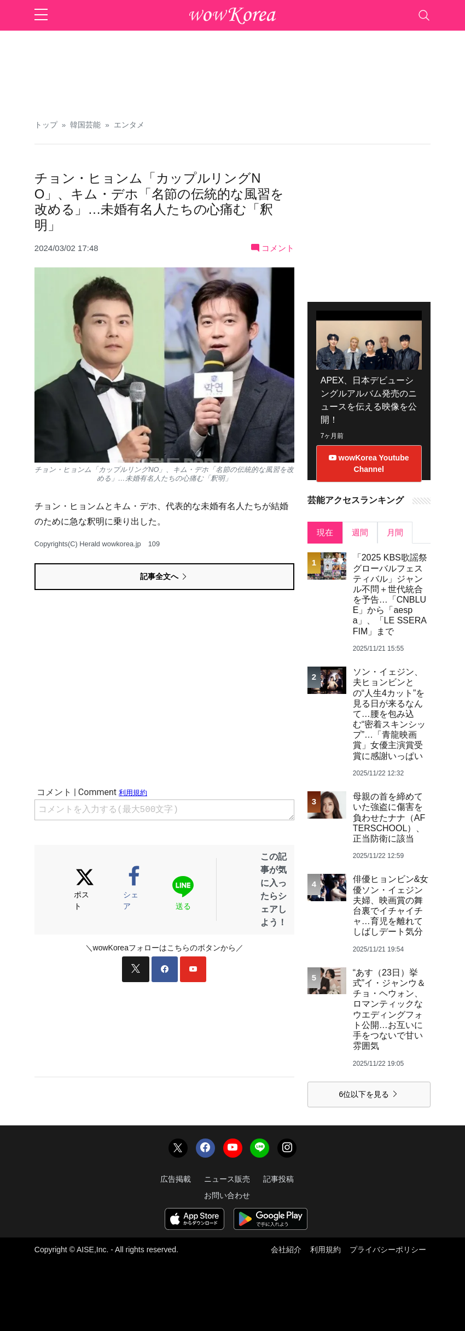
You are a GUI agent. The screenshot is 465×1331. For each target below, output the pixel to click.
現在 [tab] (325, 532)
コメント (272, 248)
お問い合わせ (227, 1195)
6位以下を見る (369, 1094)
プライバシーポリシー (388, 1249)
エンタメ (129, 125)
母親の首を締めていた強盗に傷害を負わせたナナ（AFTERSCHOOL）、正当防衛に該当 (389, 817)
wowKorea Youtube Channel (369, 463)
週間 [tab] (360, 532)
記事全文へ (164, 576)
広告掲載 (175, 1179)
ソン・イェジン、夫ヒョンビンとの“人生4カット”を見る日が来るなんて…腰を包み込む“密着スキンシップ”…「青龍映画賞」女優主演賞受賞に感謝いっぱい (389, 714)
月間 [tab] (395, 532)
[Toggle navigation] (424, 15)
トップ (45, 125)
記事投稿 (278, 1179)
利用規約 (325, 1249)
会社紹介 (286, 1249)
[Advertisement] (232, 71)
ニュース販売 (227, 1179)
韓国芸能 (85, 125)
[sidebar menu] (41, 15)
